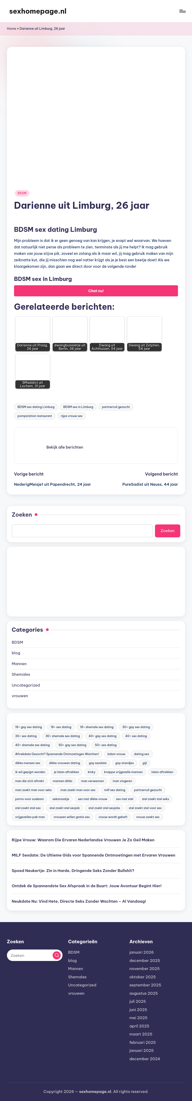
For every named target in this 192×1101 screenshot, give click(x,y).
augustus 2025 (143, 993)
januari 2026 (141, 952)
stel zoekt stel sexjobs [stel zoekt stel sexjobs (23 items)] (104, 808)
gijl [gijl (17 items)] (145, 763)
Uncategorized (26, 685)
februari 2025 (142, 1042)
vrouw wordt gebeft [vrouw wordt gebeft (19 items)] (112, 817)
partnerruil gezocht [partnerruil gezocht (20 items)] (148, 790)
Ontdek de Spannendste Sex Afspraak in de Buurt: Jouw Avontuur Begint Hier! (87, 885)
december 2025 (144, 960)
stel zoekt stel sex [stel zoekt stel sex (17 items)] (28, 808)
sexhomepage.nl (37, 11)
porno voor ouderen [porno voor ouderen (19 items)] (29, 799)
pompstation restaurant (34, 416)
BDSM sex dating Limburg (35, 407)
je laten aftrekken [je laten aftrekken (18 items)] (66, 772)
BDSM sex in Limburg (78, 407)
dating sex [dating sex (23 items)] (141, 754)
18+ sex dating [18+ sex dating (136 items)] (61, 727)
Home (11, 29)
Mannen (19, 663)
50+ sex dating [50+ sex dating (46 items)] (106, 745)
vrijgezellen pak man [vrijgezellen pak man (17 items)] (30, 817)
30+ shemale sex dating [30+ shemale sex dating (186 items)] (63, 736)
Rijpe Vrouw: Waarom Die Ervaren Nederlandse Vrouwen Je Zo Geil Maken (83, 839)
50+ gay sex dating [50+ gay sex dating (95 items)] (72, 745)
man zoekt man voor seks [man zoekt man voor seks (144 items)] (33, 790)
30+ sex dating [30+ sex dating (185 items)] (26, 736)
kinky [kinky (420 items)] (91, 772)
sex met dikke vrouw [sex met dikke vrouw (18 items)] (92, 799)
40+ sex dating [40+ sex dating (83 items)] (136, 736)
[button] (64, 447)
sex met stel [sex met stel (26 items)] (124, 799)
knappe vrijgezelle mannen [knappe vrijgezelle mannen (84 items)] (123, 772)
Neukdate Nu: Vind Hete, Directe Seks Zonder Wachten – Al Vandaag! (79, 901)
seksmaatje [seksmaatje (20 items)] (60, 799)
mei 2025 (138, 1017)
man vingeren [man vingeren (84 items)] (122, 781)
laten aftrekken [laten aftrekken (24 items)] (162, 772)
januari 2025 (141, 1050)
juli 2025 (137, 1001)
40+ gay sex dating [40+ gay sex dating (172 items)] (102, 736)
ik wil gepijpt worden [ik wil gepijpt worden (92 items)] (30, 772)
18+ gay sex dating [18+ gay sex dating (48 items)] (28, 727)
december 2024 (144, 1058)
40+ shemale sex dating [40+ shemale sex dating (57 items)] (32, 745)
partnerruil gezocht (116, 407)
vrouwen (20, 695)
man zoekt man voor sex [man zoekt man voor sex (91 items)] (77, 790)
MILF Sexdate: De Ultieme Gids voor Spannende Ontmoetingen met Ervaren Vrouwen (93, 855)
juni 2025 (138, 1009)
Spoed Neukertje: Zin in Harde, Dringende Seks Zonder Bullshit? (73, 870)
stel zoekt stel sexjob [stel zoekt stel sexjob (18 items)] (64, 808)
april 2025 (139, 1026)
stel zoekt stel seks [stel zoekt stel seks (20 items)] (155, 799)
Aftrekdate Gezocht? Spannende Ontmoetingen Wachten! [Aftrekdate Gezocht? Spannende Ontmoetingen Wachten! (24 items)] (57, 754)
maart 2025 (140, 1034)
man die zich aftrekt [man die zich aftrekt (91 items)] (29, 781)
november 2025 (144, 968)
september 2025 (145, 985)
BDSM (22, 193)
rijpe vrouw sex (72, 416)
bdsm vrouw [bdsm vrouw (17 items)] (116, 754)
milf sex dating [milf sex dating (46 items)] (114, 790)
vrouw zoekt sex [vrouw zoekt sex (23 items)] (148, 817)
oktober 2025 (142, 976)
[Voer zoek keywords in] (35, 955)
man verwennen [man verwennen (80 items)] (92, 781)
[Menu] (182, 11)
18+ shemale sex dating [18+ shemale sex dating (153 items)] (97, 727)
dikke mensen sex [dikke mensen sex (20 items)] (27, 763)
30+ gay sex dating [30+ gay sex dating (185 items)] (136, 727)
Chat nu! (96, 291)
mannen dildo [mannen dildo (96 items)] (62, 781)
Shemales (21, 674)
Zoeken (22, 514)
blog (16, 652)
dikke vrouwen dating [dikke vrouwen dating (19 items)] (64, 763)
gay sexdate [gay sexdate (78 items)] (97, 763)
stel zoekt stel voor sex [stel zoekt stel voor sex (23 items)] (145, 808)
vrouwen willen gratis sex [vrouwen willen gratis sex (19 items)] (72, 817)
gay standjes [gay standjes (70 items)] (124, 763)
